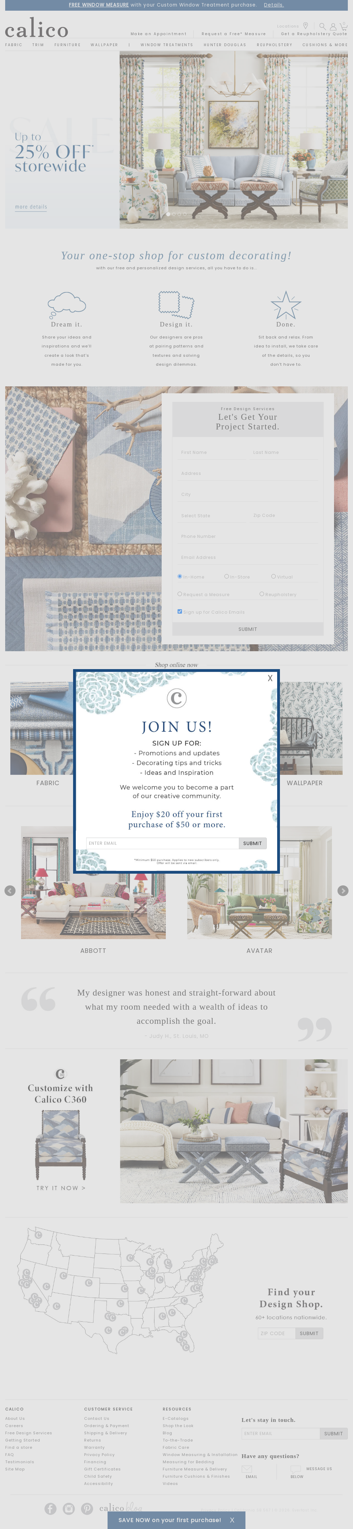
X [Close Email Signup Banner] (270, 678)
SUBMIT (252, 843)
